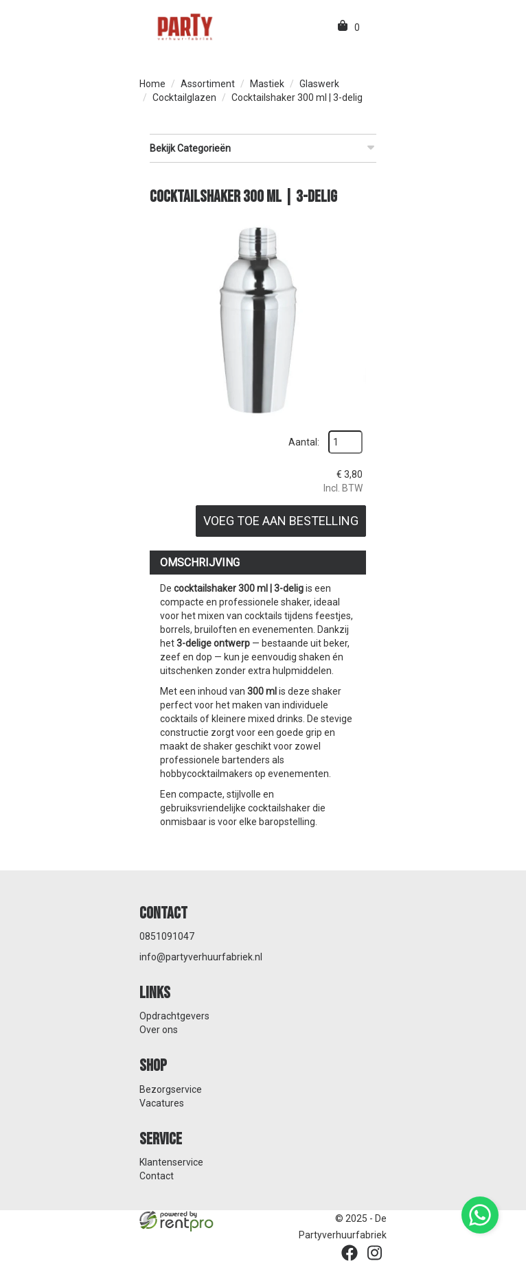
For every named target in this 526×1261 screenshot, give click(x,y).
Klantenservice (171, 1162)
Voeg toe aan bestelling (280, 520)
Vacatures (161, 1103)
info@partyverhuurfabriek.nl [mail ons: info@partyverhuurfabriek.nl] (200, 956)
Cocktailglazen (184, 97)
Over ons (158, 1029)
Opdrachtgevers (174, 1015)
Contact (156, 1175)
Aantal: (303, 442)
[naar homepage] (184, 26)
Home (152, 83)
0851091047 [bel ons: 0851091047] (166, 936)
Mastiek (267, 83)
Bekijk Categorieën (263, 147)
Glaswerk (319, 83)
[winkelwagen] (344, 27)
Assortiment (208, 83)
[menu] (371, 27)
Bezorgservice (170, 1089)
